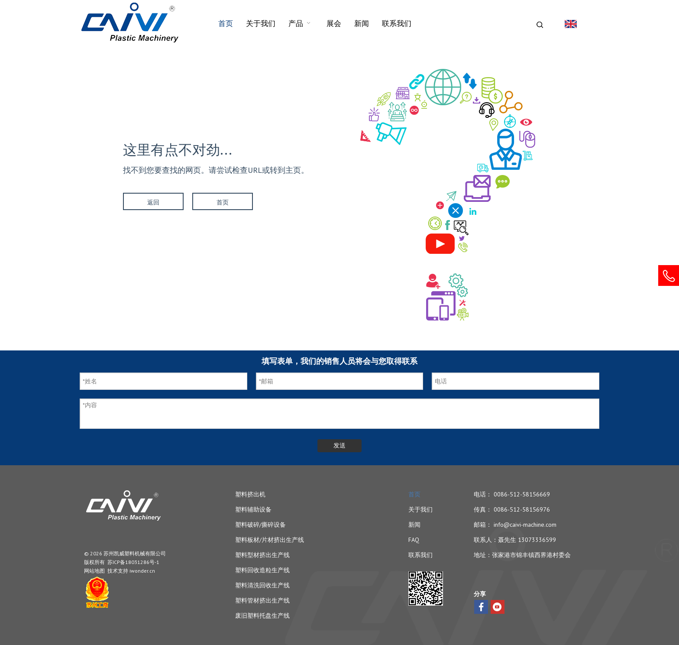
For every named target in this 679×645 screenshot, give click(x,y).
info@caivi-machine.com (525, 524)
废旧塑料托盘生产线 (262, 615)
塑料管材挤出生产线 (262, 600)
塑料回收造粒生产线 (262, 570)
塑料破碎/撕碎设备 (260, 524)
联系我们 (420, 555)
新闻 (414, 524)
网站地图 (94, 570)
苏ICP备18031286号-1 (133, 562)
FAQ (413, 540)
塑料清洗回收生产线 (262, 585)
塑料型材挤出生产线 (262, 555)
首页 (223, 202)
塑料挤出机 (250, 494)
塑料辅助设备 (253, 509)
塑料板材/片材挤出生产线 (269, 540)
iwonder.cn (142, 570)
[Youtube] (497, 607)
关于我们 (420, 509)
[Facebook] (481, 607)
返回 (153, 202)
